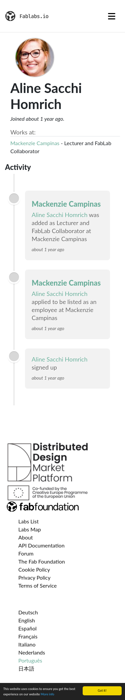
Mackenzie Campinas (34, 143)
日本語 (26, 668)
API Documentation (41, 545)
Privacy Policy (34, 577)
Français (27, 636)
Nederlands (31, 652)
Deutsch (28, 612)
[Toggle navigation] (112, 16)
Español (27, 628)
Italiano (27, 644)
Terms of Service (37, 585)
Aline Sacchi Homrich (59, 214)
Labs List (28, 521)
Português (30, 660)
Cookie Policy (34, 569)
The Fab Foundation (41, 561)
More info (47, 694)
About (25, 537)
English (26, 620)
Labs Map (29, 529)
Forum (25, 553)
